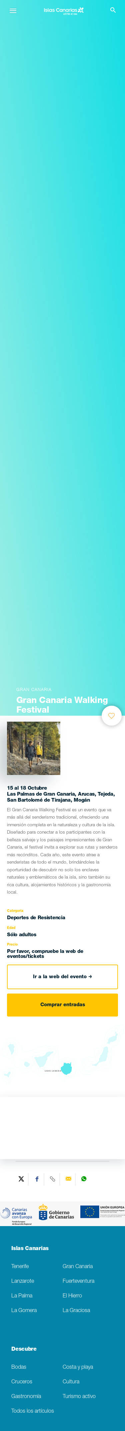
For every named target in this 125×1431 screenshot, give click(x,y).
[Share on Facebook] (37, 1179)
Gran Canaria (78, 1267)
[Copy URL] (53, 1179)
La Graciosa (76, 1311)
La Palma (21, 1296)
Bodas (18, 1367)
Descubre (23, 1349)
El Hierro (72, 1296)
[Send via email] (68, 1179)
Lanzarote (22, 1281)
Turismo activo (79, 1397)
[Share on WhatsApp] (84, 1179)
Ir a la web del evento (62, 977)
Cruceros (21, 1382)
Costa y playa (78, 1367)
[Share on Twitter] (21, 1179)
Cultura (71, 1382)
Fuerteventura (78, 1281)
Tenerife (20, 1267)
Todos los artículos (32, 1411)
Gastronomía (26, 1397)
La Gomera (24, 1311)
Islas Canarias (30, 1249)
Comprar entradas (62, 1005)
